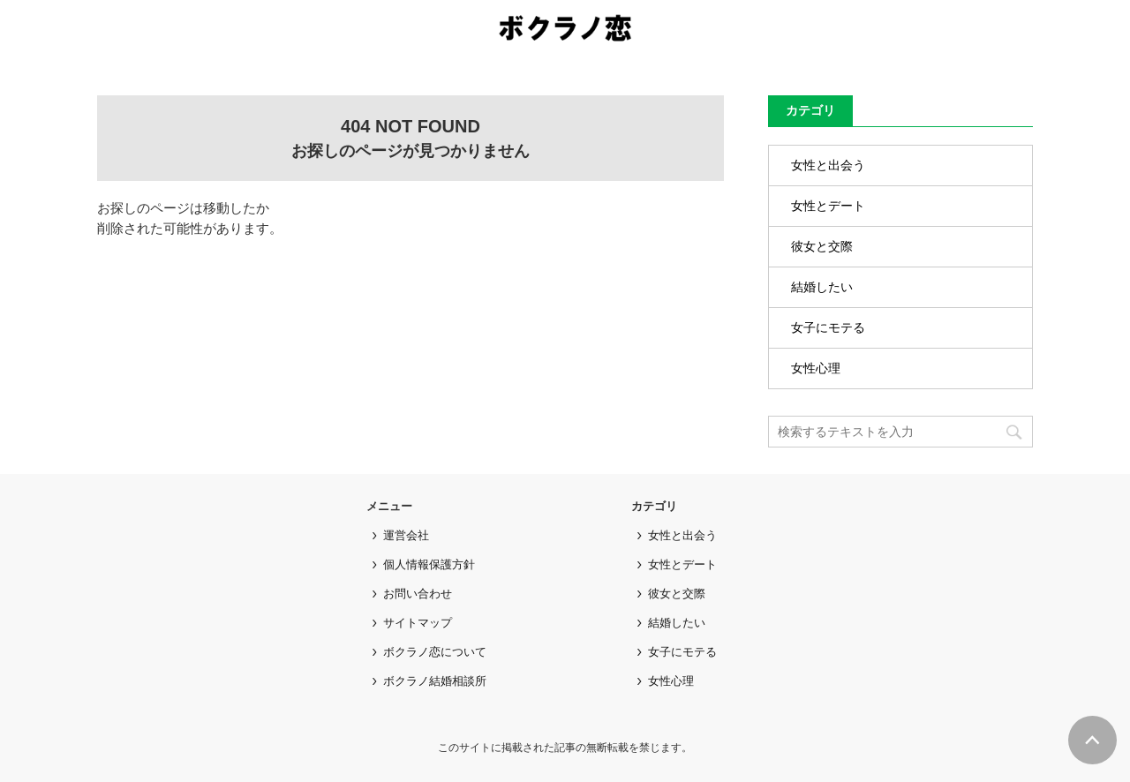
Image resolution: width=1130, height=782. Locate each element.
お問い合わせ (417, 593)
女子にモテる (828, 327)
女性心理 (815, 368)
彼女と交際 (822, 246)
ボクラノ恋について (434, 651)
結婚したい (822, 287)
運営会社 (406, 535)
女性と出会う (828, 165)
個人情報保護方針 (429, 564)
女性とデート (828, 206)
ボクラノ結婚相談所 (434, 681)
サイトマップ (417, 622)
